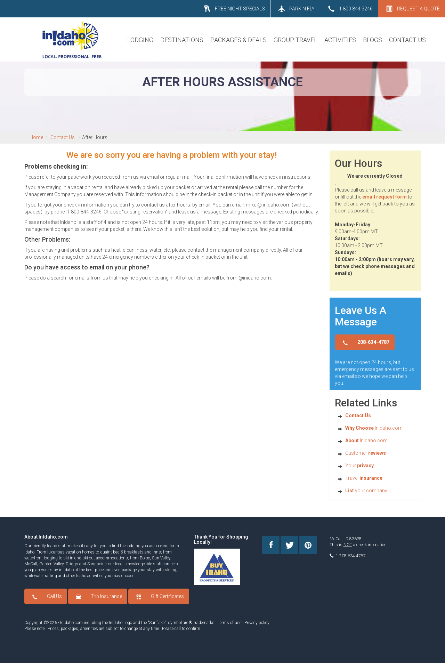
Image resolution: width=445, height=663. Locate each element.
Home (36, 137)
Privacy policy (256, 622)
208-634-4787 (373, 342)
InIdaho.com (374, 428)
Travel (363, 478)
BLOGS (372, 39)
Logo (127, 622)
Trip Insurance (106, 596)
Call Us (54, 596)
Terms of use (229, 622)
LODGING (140, 39)
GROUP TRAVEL (295, 39)
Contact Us (62, 137)
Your (359, 465)
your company (366, 490)
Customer (365, 453)
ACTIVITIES (340, 39)
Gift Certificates (167, 596)
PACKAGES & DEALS (238, 39)
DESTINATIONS (181, 39)
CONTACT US (407, 39)
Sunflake (156, 622)
